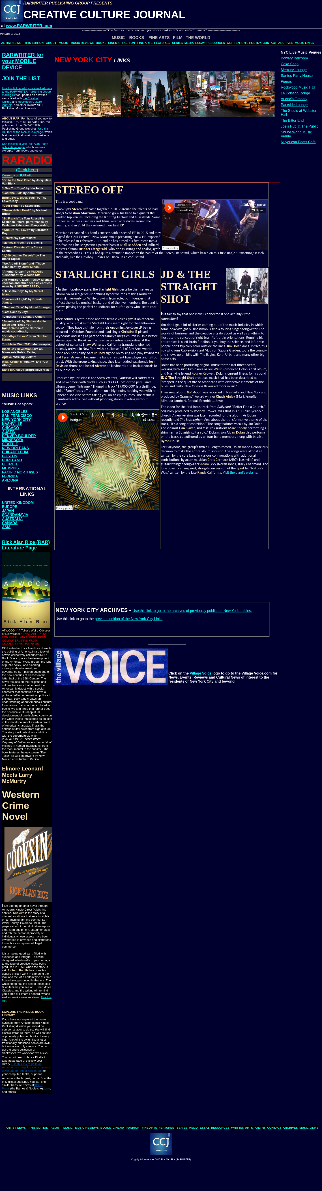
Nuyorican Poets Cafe (298, 142)
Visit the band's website (240, 472)
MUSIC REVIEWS (82, 43)
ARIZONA (10, 480)
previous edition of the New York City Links (128, 619)
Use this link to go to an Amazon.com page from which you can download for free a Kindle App (27, 1067)
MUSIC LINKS (304, 43)
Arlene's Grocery (294, 99)
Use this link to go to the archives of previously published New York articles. (192, 611)
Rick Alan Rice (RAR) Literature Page (26, 545)
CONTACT (270, 43)
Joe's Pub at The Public (299, 126)
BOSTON (9, 456)
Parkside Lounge (294, 105)
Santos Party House (297, 76)
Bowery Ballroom (294, 58)
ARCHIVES (285, 43)
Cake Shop (289, 64)
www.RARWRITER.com (29, 25)
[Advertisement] (79, 155)
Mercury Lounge (294, 70)
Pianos (286, 81)
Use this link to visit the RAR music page (25, 130)
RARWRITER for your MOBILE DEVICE (22, 61)
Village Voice (200, 673)
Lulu (47, 1088)
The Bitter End (292, 120)
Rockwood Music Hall (298, 87)
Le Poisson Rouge (295, 93)
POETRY (255, 43)
